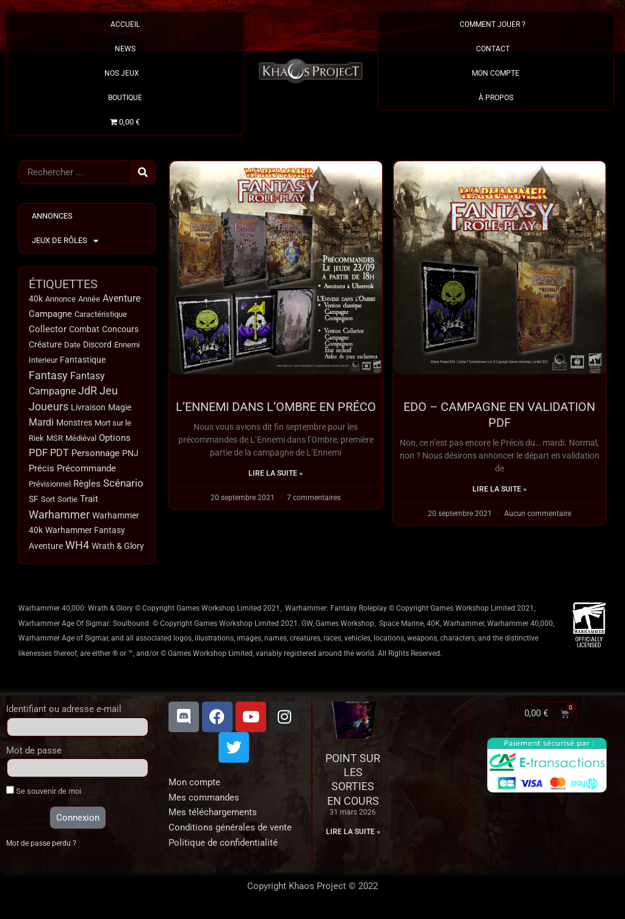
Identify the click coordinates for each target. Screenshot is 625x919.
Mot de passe (34, 753)
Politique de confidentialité (223, 845)
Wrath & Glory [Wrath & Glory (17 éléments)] (118, 549)
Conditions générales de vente (230, 830)
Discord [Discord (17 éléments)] (97, 345)
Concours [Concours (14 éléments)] (120, 330)
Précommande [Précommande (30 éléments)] (86, 470)
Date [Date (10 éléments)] (72, 345)
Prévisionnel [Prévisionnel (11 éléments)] (50, 486)
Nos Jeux (124, 73)
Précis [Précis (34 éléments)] (41, 470)
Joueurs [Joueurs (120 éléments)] (48, 408)
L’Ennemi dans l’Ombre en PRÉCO (276, 406)
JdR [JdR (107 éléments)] (87, 393)
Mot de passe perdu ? (43, 846)
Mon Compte (495, 73)
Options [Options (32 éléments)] (115, 439)
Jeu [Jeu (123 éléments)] (108, 392)
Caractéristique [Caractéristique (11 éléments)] (100, 314)
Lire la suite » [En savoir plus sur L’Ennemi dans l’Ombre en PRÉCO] (275, 473)
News (125, 49)
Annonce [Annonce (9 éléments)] (60, 298)
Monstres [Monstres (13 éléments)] (74, 424)
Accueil (125, 24)
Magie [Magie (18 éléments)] (119, 408)
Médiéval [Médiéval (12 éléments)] (80, 440)
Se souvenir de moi (43, 794)
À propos (496, 97)
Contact (496, 49)
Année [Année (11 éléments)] (89, 298)
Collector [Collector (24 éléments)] (48, 330)
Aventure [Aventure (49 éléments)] (121, 298)
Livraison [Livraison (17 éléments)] (88, 408)
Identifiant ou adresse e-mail (63, 712)
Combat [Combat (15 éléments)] (84, 330)
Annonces (52, 215)
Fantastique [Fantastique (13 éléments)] (83, 361)
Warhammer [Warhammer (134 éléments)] (59, 517)
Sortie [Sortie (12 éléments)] (67, 502)
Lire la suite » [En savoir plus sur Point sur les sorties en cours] (353, 834)
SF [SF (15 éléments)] (33, 502)
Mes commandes (203, 800)
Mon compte (194, 785)
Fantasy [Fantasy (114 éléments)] (48, 377)
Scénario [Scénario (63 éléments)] (123, 486)
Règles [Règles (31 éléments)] (87, 486)
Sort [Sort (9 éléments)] (48, 502)
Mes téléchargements (212, 815)
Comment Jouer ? (496, 24)
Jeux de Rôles (65, 241)
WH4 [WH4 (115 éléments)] (77, 548)
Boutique (125, 97)
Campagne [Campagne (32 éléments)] (50, 314)
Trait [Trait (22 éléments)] (89, 501)
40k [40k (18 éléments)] (36, 298)
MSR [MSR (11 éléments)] (54, 440)
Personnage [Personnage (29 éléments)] (95, 455)
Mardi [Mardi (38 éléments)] (41, 423)
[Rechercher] (143, 172)
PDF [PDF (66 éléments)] (38, 455)
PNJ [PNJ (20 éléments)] (130, 456)
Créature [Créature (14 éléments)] (45, 345)
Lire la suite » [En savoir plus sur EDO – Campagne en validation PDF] (499, 489)
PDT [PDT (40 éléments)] (59, 455)
